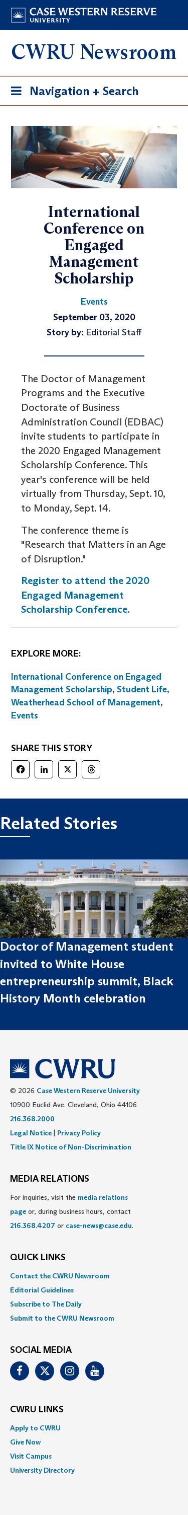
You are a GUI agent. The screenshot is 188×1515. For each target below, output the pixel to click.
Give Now (25, 1442)
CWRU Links (37, 1410)
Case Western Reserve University (88, 1090)
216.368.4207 (32, 1225)
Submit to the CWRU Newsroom (62, 1318)
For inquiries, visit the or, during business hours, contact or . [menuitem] (71, 1211)
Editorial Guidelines (42, 1289)
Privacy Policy (79, 1132)
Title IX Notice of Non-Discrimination (70, 1146)
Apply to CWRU (35, 1427)
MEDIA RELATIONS (49, 1179)
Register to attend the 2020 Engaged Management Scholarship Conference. (85, 594)
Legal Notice (31, 1132)
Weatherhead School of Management (85, 702)
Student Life (142, 689)
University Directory (42, 1470)
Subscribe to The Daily (46, 1304)
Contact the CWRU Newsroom (60, 1275)
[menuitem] (94, 1276)
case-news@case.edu (99, 1225)
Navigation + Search (72, 93)
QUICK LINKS (38, 1258)
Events (24, 715)
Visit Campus (31, 1456)
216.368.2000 (32, 1118)
